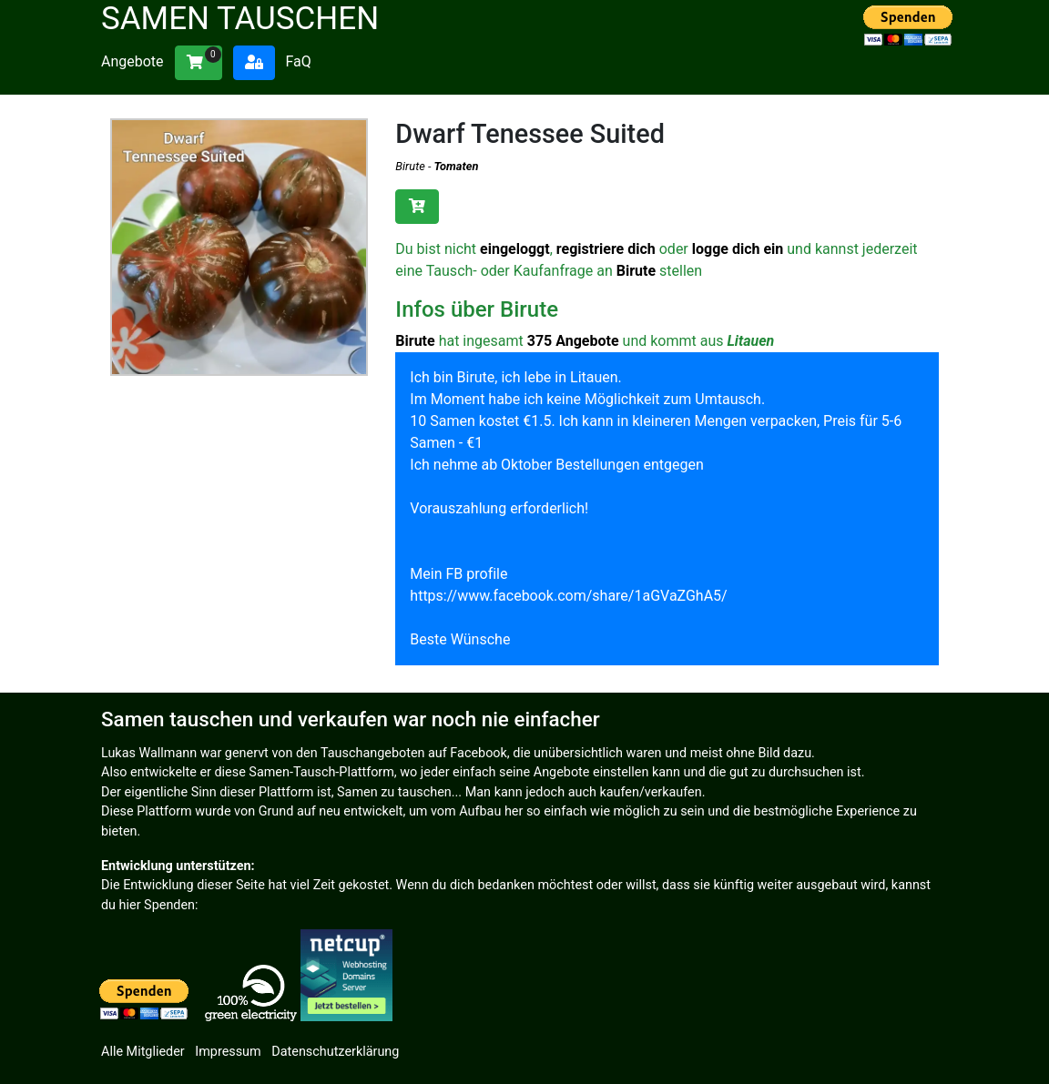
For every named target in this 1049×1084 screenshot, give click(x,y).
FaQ (298, 61)
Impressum (227, 1051)
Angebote (132, 61)
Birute (409, 166)
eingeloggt (515, 249)
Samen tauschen (240, 18)
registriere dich (606, 249)
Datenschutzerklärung (335, 1051)
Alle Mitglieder (143, 1051)
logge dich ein (738, 249)
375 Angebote (573, 341)
